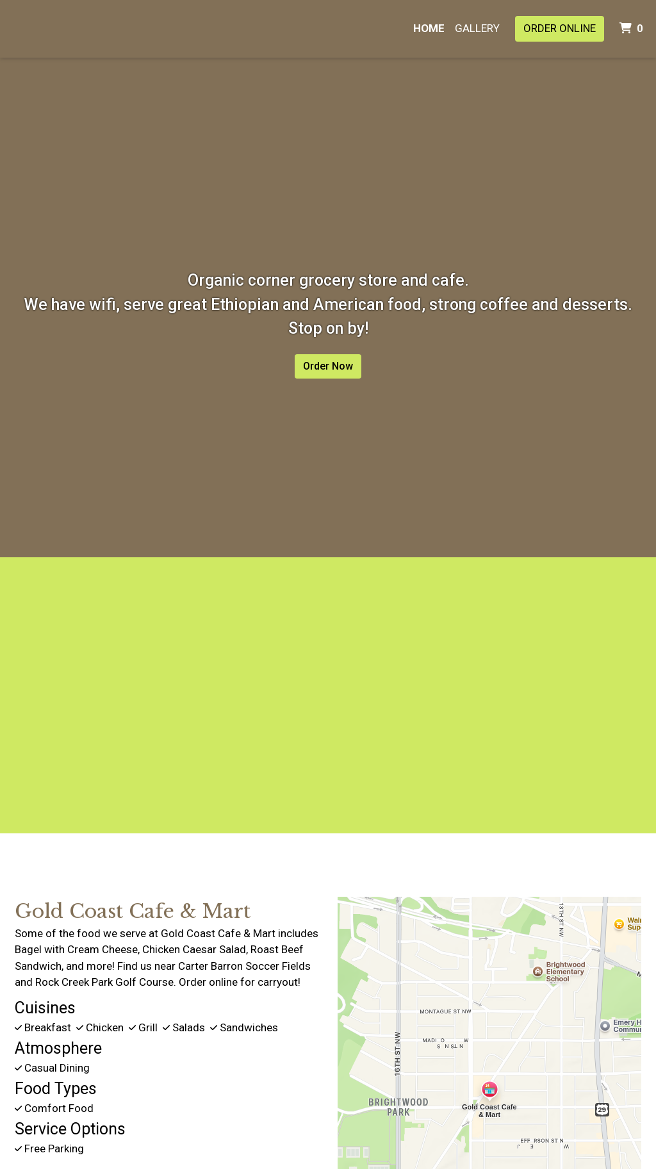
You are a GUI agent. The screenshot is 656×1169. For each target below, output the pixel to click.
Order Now (328, 366)
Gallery (477, 28)
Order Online (559, 28)
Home (429, 28)
